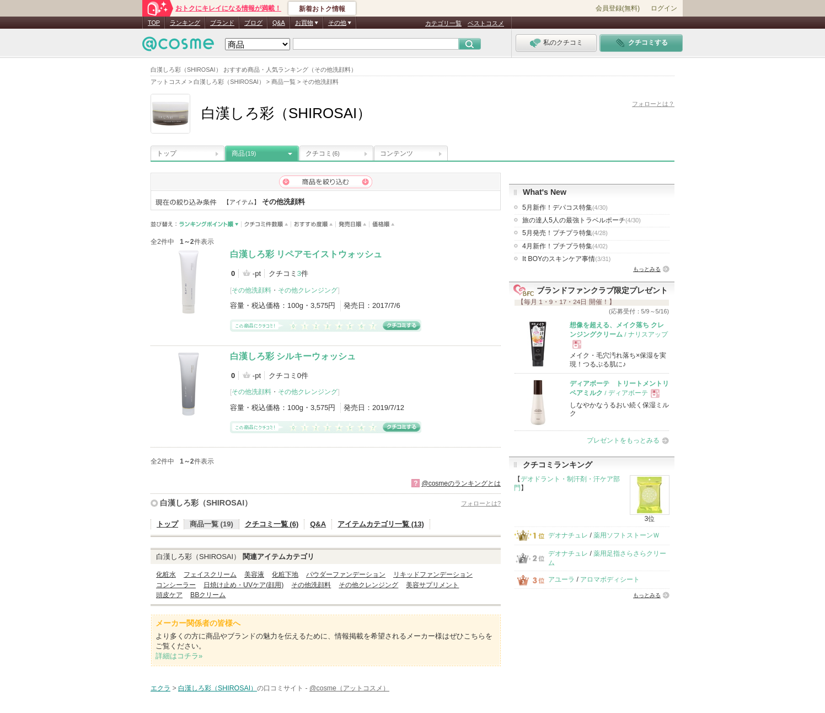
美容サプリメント (432, 585)
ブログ (253, 22)
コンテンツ (396, 153)
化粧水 (166, 574)
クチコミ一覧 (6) (272, 524)
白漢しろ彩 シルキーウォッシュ (293, 356)
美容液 (254, 574)
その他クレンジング (308, 290)
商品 (244, 153)
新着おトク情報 (322, 9)
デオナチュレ (568, 535)
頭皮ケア (169, 595)
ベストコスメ (486, 23)
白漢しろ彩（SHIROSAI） (206, 502)
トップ (166, 153)
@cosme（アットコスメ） (349, 688)
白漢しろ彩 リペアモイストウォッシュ (306, 254)
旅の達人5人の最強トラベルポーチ (581, 220)
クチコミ (323, 153)
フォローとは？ (653, 103)
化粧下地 (285, 574)
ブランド (222, 22)
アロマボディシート (610, 579)
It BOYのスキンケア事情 (566, 259)
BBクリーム (208, 595)
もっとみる (647, 269)
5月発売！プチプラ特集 (565, 233)
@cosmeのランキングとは (461, 483)
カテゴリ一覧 (443, 23)
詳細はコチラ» (179, 656)
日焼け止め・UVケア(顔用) (243, 585)
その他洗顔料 (251, 290)
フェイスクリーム (210, 574)
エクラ (160, 688)
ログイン (664, 8)
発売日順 (352, 224)
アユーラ (561, 579)
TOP (154, 22)
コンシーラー (176, 585)
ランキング (185, 22)
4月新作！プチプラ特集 (565, 246)
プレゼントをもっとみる (623, 440)
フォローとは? (481, 503)
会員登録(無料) (618, 8)
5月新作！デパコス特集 (565, 207)
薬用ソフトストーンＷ (626, 535)
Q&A (278, 22)
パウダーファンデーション (345, 574)
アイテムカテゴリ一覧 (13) (381, 524)
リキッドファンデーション (433, 574)
